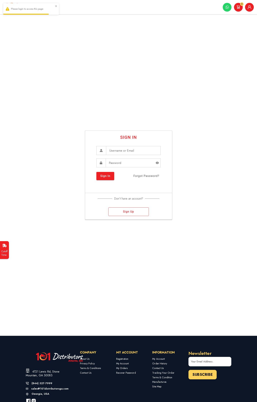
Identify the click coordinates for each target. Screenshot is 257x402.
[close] (56, 6)
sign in (105, 176)
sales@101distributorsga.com (50, 389)
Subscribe (202, 374)
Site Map (156, 386)
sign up (129, 212)
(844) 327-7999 (42, 383)
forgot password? (146, 176)
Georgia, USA (40, 394)
